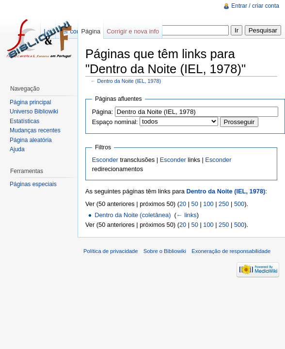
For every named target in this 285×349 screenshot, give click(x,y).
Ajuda (17, 149)
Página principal (30, 102)
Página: (102, 111)
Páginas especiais (33, 184)
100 (208, 203)
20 (182, 203)
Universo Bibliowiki (34, 111)
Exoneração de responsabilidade (230, 251)
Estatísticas (24, 121)
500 (239, 203)
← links (186, 215)
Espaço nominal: (115, 122)
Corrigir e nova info (133, 31)
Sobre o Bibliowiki (164, 251)
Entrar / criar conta (255, 5)
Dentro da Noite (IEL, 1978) (129, 81)
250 (224, 203)
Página (90, 31)
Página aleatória (31, 140)
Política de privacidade (110, 251)
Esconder (105, 159)
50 (194, 203)
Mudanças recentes (35, 130)
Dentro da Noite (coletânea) (133, 215)
